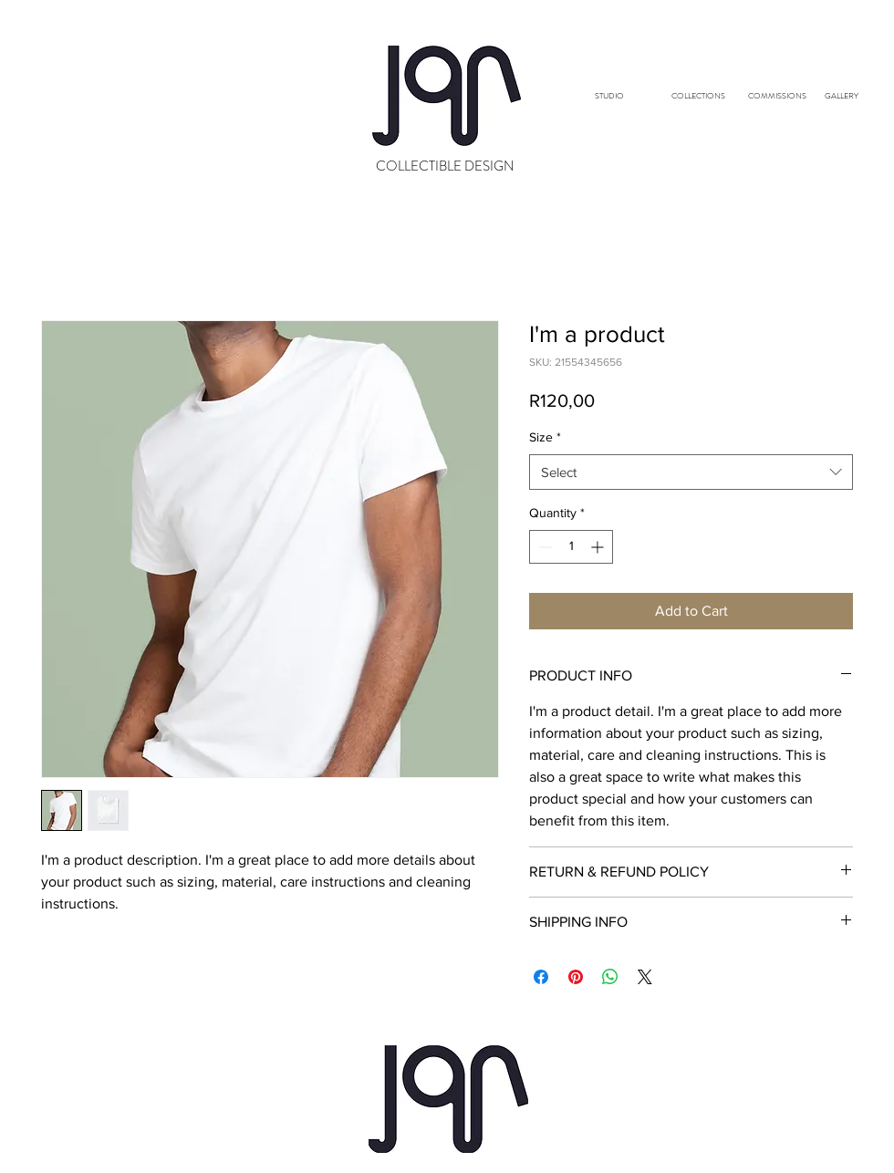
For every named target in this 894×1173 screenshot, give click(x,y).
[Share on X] (645, 977)
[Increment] (598, 547)
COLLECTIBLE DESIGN (445, 166)
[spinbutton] (571, 547)
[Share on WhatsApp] (610, 977)
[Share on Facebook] (541, 977)
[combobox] (691, 472)
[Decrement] (543, 547)
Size (545, 437)
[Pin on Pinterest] (576, 977)
